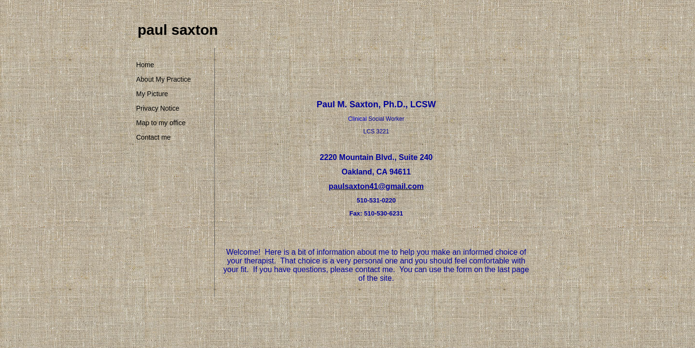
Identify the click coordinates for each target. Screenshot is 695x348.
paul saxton (178, 30)
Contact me (153, 137)
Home (145, 65)
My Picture (152, 94)
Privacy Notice (157, 108)
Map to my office (160, 123)
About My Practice (163, 79)
